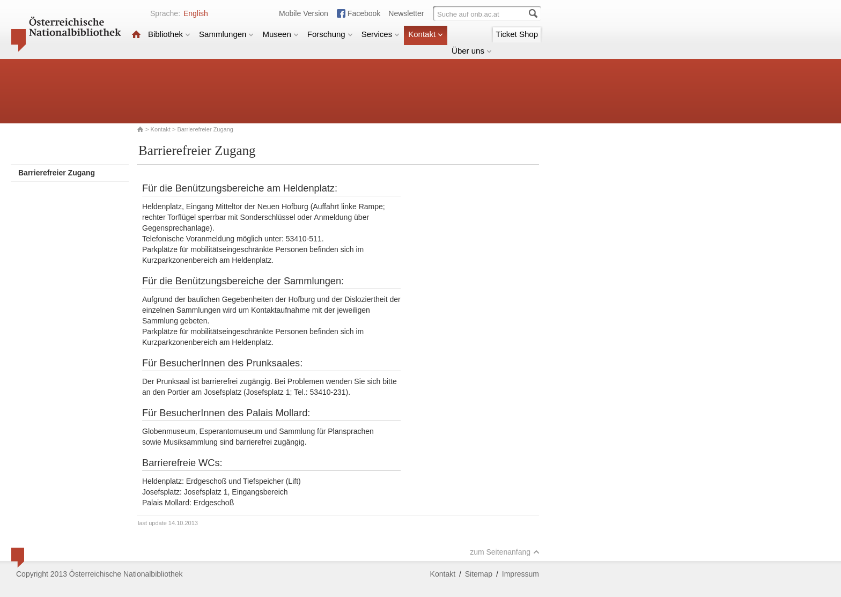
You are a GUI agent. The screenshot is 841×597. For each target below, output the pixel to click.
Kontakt (425, 34)
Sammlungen (226, 34)
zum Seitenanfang (505, 552)
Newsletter (406, 13)
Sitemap (478, 574)
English (195, 13)
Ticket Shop (517, 34)
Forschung (330, 34)
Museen (280, 34)
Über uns (472, 50)
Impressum (520, 574)
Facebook (364, 13)
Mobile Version (303, 13)
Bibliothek (169, 34)
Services (381, 34)
